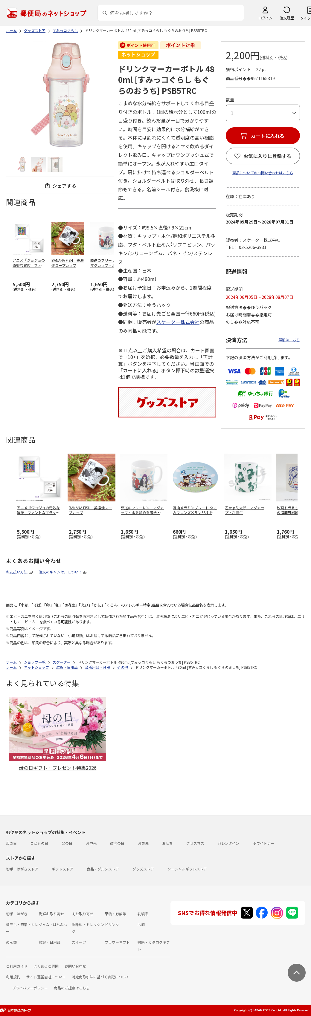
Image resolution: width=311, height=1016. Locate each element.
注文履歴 (287, 17)
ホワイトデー (263, 843)
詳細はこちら (289, 339)
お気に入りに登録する (267, 156)
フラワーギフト (117, 942)
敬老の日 (117, 843)
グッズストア (143, 868)
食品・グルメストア (103, 868)
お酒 (141, 924)
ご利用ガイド (17, 965)
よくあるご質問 (46, 965)
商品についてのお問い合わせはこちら (262, 172)
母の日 (11, 843)
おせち (167, 843)
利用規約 (13, 976)
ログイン (265, 17)
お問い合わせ (75, 965)
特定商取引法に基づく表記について (100, 976)
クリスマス (195, 843)
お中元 (91, 843)
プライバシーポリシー (30, 987)
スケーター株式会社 (177, 321)
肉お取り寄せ (82, 913)
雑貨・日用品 (49, 942)
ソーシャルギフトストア (187, 868)
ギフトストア (62, 868)
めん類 (11, 942)
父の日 (67, 843)
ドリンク (112, 924)
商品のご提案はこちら (72, 987)
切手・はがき (17, 913)
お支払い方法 (17, 571)
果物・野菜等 (115, 913)
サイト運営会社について (46, 976)
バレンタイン (228, 843)
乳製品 (143, 913)
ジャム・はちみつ (53, 924)
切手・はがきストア (22, 868)
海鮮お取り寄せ (51, 913)
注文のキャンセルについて (60, 571)
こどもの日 (39, 843)
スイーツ (79, 942)
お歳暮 (143, 843)
